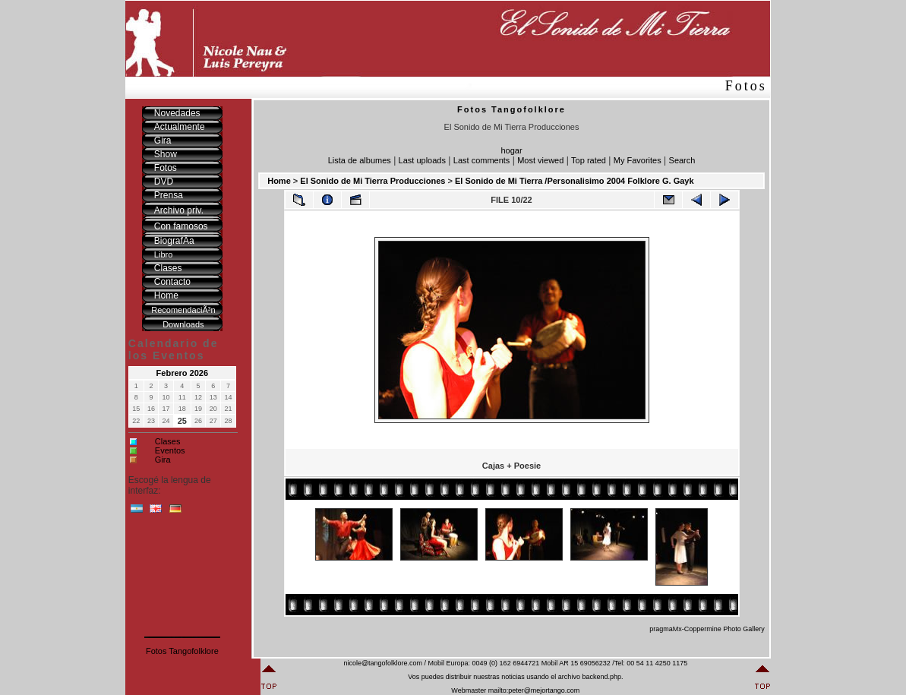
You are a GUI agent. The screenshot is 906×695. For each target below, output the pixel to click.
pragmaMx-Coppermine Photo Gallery (707, 629)
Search (682, 160)
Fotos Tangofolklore (182, 651)
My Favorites (637, 160)
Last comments (481, 160)
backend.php (601, 677)
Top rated (588, 160)
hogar (511, 150)
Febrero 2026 (182, 373)
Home (279, 180)
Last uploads (422, 160)
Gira (163, 459)
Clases (168, 441)
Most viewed (540, 160)
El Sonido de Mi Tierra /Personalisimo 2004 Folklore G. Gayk (574, 180)
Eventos (170, 450)
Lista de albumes (359, 160)
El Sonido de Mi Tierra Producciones (372, 180)
